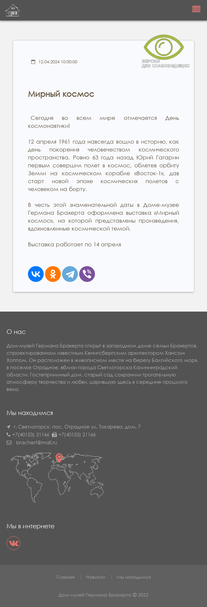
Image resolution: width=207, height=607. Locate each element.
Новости (95, 577)
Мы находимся (134, 577)
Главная (66, 577)
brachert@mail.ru (36, 442)
